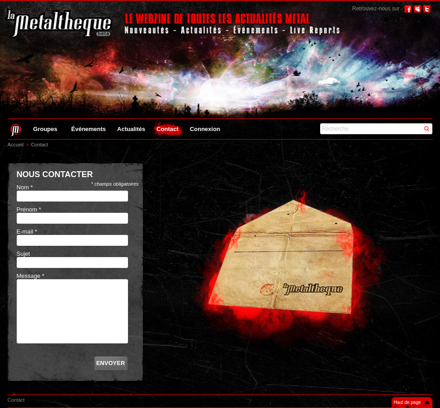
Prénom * (29, 209)
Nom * (25, 187)
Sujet (23, 253)
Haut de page (407, 402)
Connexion (205, 129)
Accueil (16, 144)
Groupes (45, 129)
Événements (88, 129)
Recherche (335, 129)
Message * (30, 275)
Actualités (131, 129)
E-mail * (27, 231)
